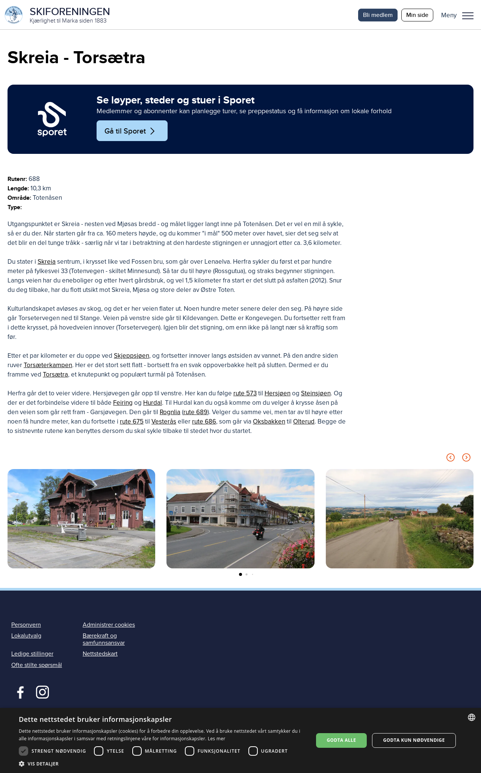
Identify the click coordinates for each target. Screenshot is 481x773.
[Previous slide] (450, 459)
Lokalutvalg (26, 636)
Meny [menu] (467, 15)
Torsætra (55, 376)
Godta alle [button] (341, 740)
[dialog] (240, 740)
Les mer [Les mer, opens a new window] (216, 738)
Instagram (42, 692)
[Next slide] (466, 459)
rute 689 (195, 413)
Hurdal (152, 404)
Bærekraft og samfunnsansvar (104, 640)
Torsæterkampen (48, 366)
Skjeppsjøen (131, 357)
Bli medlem (378, 15)
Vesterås (163, 423)
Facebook (18, 692)
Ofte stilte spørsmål (36, 666)
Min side (417, 15)
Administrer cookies (109, 625)
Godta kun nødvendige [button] (414, 740)
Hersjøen (277, 394)
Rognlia (170, 413)
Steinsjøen (316, 394)
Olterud (304, 423)
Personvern (26, 625)
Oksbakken (269, 423)
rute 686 (204, 423)
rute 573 (245, 394)
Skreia (47, 263)
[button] (460, 15)
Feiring (123, 404)
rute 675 (132, 423)
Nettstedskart (100, 655)
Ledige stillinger (32, 655)
